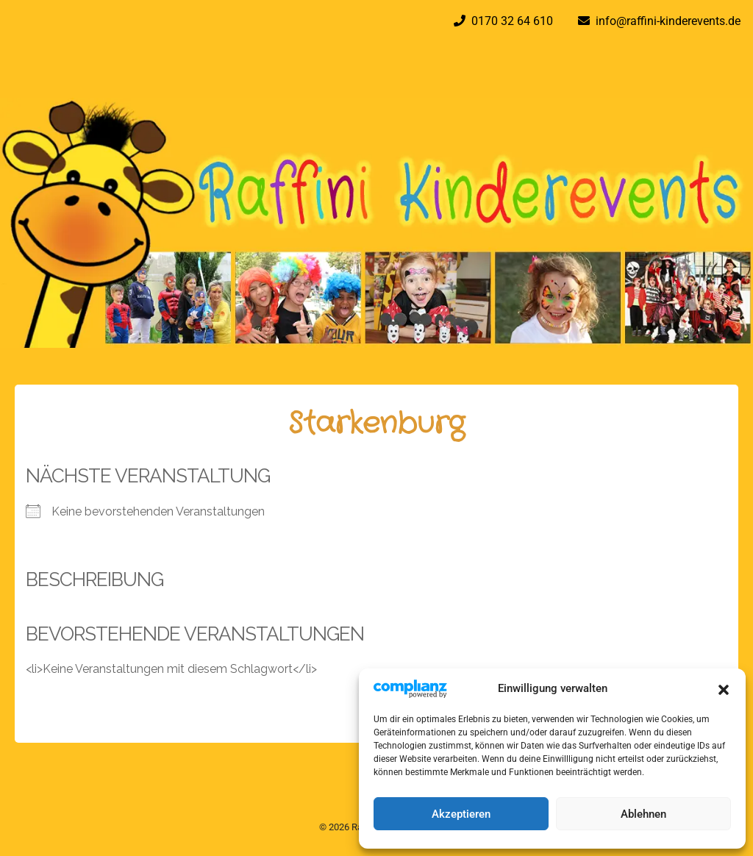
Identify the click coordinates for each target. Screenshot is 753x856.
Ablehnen (643, 814)
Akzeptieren (461, 814)
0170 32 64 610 (509, 21)
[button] (723, 688)
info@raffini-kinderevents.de (665, 21)
